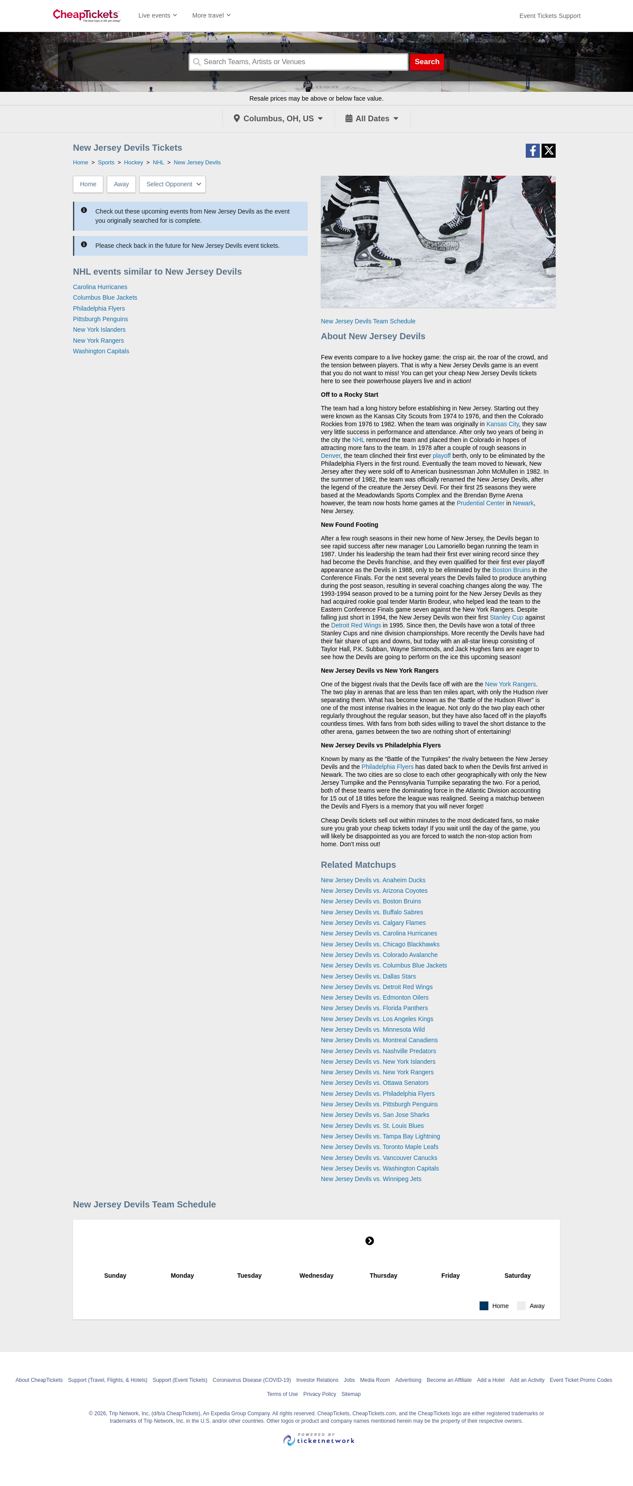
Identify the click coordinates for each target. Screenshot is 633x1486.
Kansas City (503, 424)
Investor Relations (317, 1380)
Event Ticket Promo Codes (581, 1380)
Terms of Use (282, 1394)
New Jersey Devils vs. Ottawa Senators (375, 1082)
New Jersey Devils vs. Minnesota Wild (373, 1029)
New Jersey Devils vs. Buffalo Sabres (372, 912)
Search (427, 62)
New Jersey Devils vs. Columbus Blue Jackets (384, 965)
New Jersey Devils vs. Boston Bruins (371, 901)
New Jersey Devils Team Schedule (368, 321)
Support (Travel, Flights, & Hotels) (107, 1380)
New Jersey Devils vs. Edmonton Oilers (375, 997)
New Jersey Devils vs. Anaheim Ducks (373, 880)
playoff (442, 455)
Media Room (375, 1380)
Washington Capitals (101, 351)
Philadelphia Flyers (99, 308)
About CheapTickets (39, 1380)
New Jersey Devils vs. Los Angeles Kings (377, 1018)
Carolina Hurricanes (100, 286)
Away (121, 184)
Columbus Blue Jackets (105, 297)
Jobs (349, 1380)
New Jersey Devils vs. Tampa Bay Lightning (380, 1136)
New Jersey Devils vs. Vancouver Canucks (379, 1157)
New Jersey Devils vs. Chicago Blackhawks (380, 944)
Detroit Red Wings (356, 625)
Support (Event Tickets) (180, 1380)
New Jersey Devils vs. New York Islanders (378, 1061)
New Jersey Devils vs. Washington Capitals (380, 1168)
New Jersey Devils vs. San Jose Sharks (375, 1114)
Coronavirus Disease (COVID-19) (252, 1380)
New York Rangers (98, 340)
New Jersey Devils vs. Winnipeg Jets (371, 1178)
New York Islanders (99, 329)
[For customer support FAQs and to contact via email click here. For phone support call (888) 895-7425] (550, 15)
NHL (359, 439)
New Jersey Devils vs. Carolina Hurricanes (379, 933)
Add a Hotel (491, 1380)
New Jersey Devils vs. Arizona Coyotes (374, 890)
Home (88, 184)
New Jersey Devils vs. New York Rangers (377, 1072)
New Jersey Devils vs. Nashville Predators (378, 1051)
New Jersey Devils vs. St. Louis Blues (372, 1125)
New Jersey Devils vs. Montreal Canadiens (379, 1040)
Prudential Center (481, 503)
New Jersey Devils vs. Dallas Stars (368, 976)
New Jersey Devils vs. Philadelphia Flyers (378, 1093)
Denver (330, 455)
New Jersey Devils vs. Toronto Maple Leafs (379, 1146)
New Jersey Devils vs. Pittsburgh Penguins (379, 1104)
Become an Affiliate (449, 1380)
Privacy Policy (319, 1394)
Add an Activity (527, 1380)
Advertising (408, 1380)
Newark (523, 503)
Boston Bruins (511, 569)
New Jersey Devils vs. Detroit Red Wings (377, 986)
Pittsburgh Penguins (100, 319)
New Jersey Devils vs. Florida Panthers (374, 1007)
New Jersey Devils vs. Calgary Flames (373, 922)
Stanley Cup (506, 617)
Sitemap (351, 1394)
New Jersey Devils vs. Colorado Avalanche (379, 954)
